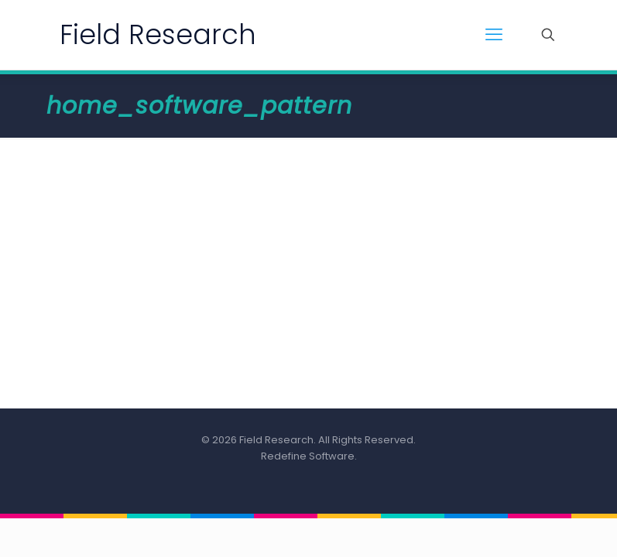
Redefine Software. (309, 456)
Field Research (158, 34)
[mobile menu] (494, 35)
